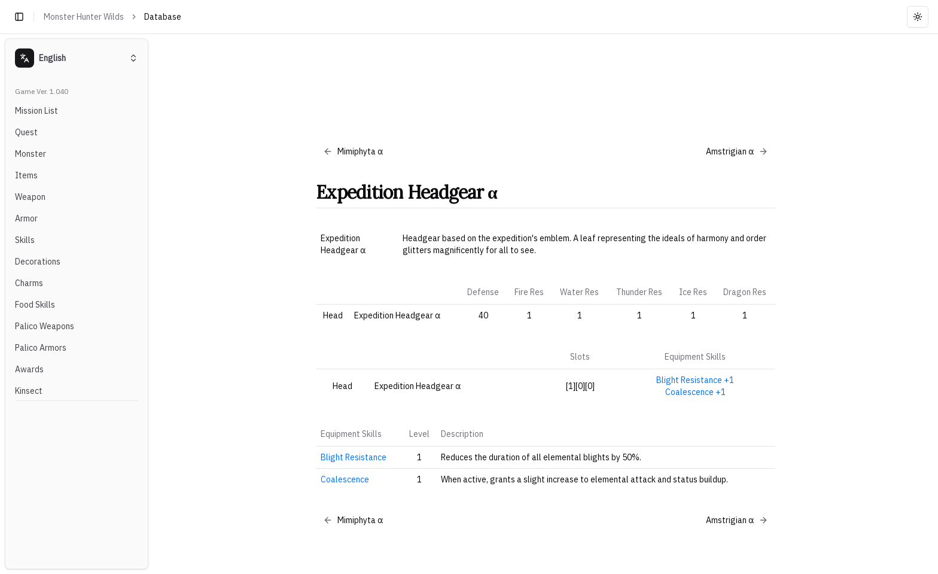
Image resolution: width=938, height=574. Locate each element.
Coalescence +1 (695, 392)
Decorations (37, 261)
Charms (29, 283)
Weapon (30, 197)
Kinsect (28, 390)
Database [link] (162, 16)
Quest (26, 132)
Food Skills (35, 304)
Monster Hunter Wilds (84, 16)
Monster (30, 153)
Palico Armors (40, 347)
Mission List (36, 110)
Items (26, 175)
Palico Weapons (44, 326)
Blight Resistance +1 (695, 380)
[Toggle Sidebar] (153, 304)
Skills (25, 240)
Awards (29, 369)
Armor (26, 218)
